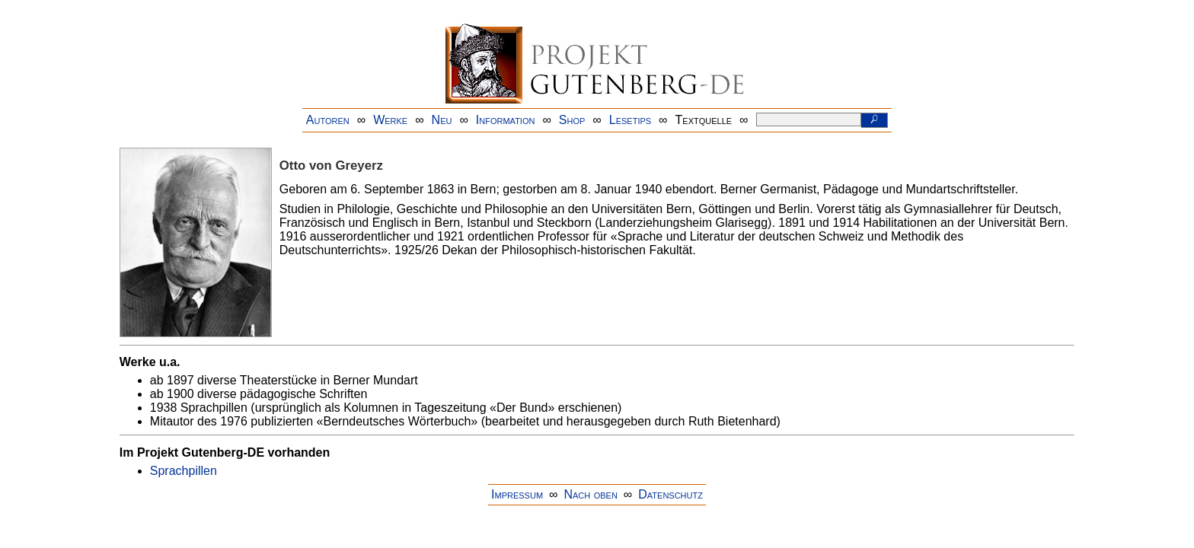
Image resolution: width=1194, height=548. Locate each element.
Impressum (517, 494)
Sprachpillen (183, 470)
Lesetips (630, 119)
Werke (390, 119)
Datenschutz (670, 494)
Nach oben (590, 494)
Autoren (328, 119)
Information (505, 119)
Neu (442, 119)
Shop (572, 119)
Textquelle (704, 119)
